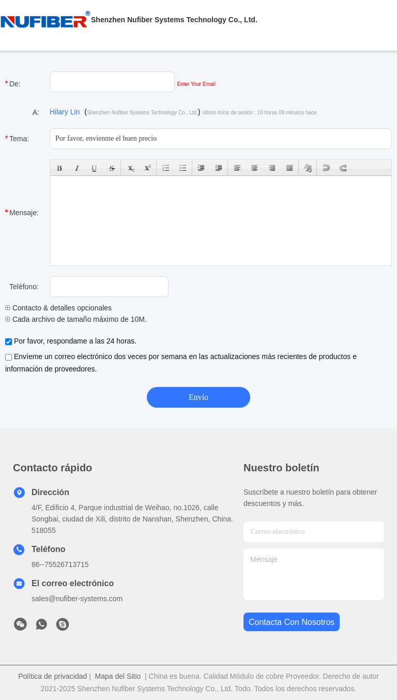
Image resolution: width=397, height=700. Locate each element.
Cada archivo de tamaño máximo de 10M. (76, 319)
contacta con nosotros (291, 622)
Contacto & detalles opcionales (58, 308)
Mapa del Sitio (118, 676)
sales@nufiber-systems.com (77, 598)
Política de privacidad (52, 676)
